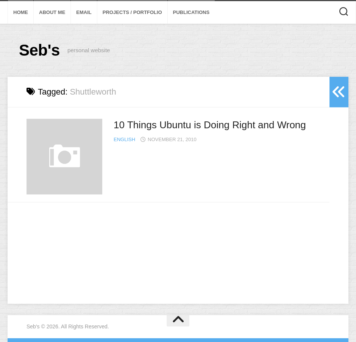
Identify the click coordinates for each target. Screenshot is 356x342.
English (124, 139)
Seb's (39, 50)
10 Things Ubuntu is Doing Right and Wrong (210, 125)
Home (20, 12)
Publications (191, 12)
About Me (52, 12)
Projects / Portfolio (132, 12)
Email (83, 12)
